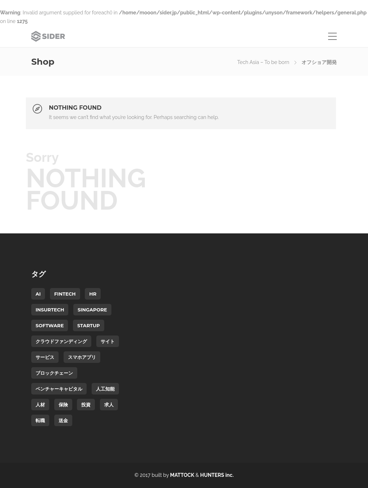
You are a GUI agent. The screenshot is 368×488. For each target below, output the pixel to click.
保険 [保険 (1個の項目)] (63, 404)
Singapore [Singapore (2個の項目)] (92, 310)
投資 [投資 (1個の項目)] (86, 404)
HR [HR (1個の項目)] (92, 294)
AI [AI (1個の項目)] (38, 294)
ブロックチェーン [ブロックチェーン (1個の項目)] (54, 373)
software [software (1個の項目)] (50, 325)
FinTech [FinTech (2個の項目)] (65, 294)
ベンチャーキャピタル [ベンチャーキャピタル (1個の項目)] (59, 389)
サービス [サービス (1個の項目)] (45, 357)
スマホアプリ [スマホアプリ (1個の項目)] (82, 357)
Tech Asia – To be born (263, 62)
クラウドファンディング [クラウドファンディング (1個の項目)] (61, 341)
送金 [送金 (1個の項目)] (63, 420)
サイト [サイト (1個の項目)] (108, 341)
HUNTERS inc (216, 475)
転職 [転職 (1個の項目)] (40, 420)
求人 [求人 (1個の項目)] (109, 404)
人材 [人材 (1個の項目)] (40, 404)
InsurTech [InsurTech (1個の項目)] (50, 310)
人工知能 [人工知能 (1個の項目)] (105, 389)
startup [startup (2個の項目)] (88, 325)
